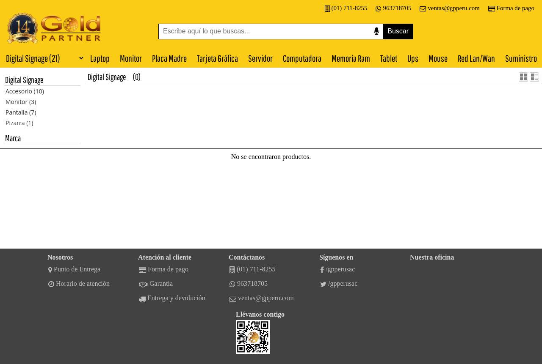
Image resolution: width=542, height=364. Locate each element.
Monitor (131, 58)
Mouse (438, 58)
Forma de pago (511, 8)
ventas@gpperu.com (449, 8)
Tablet (388, 58)
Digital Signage (107, 77)
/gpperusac (337, 269)
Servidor (260, 58)
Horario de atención (79, 283)
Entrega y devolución (172, 298)
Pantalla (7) (21, 112)
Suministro (521, 58)
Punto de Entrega (74, 269)
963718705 (393, 8)
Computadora (302, 58)
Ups (412, 58)
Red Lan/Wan (476, 58)
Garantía (156, 283)
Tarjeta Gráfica (217, 58)
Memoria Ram (351, 58)
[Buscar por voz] (376, 31)
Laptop (100, 58)
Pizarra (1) (19, 123)
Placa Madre (169, 58)
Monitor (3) (21, 102)
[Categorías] (42, 58)
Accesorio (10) (25, 91)
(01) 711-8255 (346, 8)
